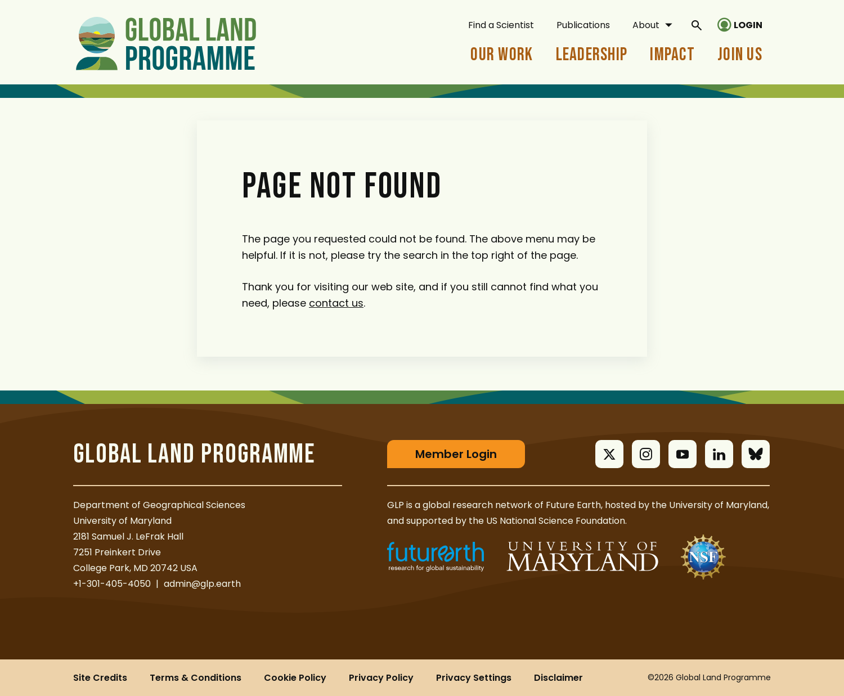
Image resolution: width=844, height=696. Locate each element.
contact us (336, 303)
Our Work (501, 55)
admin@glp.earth (202, 583)
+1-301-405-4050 (112, 583)
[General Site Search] (696, 25)
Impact (672, 55)
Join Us (739, 55)
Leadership (592, 55)
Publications (583, 25)
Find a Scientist (501, 25)
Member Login (456, 454)
